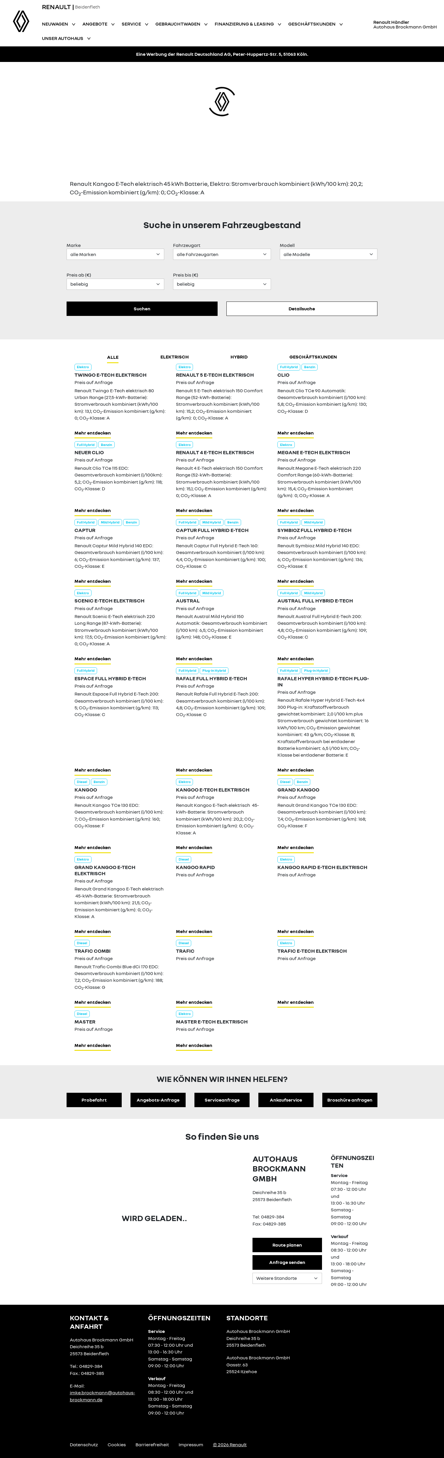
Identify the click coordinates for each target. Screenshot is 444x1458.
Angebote (95, 24)
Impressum (191, 1444)
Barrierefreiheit (152, 1444)
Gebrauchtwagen (178, 24)
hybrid (239, 357)
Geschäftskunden (312, 24)
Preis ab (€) (79, 275)
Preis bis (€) (185, 275)
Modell (287, 245)
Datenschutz (84, 1444)
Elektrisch (174, 357)
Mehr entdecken (92, 433)
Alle (112, 357)
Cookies (117, 1444)
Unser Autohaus (63, 38)
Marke (74, 245)
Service (132, 24)
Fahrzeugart (186, 245)
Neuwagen (55, 24)
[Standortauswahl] (287, 1278)
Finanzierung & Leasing (245, 24)
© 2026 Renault (230, 1444)
